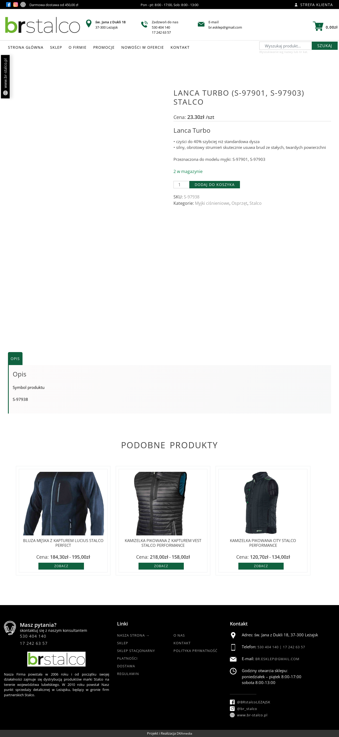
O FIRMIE (78, 47)
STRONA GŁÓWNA (25, 47)
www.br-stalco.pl (5, 76)
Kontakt (182, 643)
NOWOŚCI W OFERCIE (142, 47)
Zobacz (61, 566)
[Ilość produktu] (181, 184)
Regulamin (128, 673)
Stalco (255, 203)
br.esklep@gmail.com (225, 27)
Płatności (127, 658)
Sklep (122, 643)
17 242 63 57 (161, 32)
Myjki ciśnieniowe (212, 203)
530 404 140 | (270, 647)
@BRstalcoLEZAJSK (250, 702)
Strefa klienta (314, 4)
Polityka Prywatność (195, 650)
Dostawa (126, 666)
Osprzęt (239, 203)
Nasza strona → (133, 635)
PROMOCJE (104, 47)
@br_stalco (243, 708)
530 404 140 (161, 27)
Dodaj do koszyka (215, 184)
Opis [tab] (15, 358)
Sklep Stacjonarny (136, 650)
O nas (179, 635)
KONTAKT (180, 47)
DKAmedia (184, 733)
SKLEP (56, 47)
